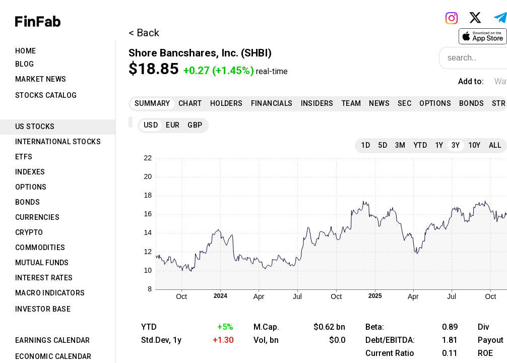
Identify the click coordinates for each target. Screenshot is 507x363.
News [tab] (379, 103)
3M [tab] (400, 145)
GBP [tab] (194, 125)
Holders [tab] (226, 103)
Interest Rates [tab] (44, 278)
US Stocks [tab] (35, 127)
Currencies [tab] (37, 217)
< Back (144, 33)
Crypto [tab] (29, 232)
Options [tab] (31, 187)
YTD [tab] (420, 145)
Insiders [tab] (317, 103)
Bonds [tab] (27, 202)
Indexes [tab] (30, 172)
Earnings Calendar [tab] (52, 340)
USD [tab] (151, 125)
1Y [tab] (439, 145)
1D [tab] (365, 145)
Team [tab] (351, 103)
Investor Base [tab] (43, 309)
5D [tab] (382, 145)
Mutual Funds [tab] (42, 263)
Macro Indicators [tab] (50, 293)
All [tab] (495, 145)
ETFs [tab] (24, 157)
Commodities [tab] (40, 248)
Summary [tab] (152, 103)
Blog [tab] (24, 64)
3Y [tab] (456, 145)
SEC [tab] (404, 103)
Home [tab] (25, 51)
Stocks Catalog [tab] (46, 95)
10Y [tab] (474, 145)
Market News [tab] (40, 79)
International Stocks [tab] (58, 142)
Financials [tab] (272, 103)
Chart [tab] (190, 103)
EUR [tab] (172, 125)
